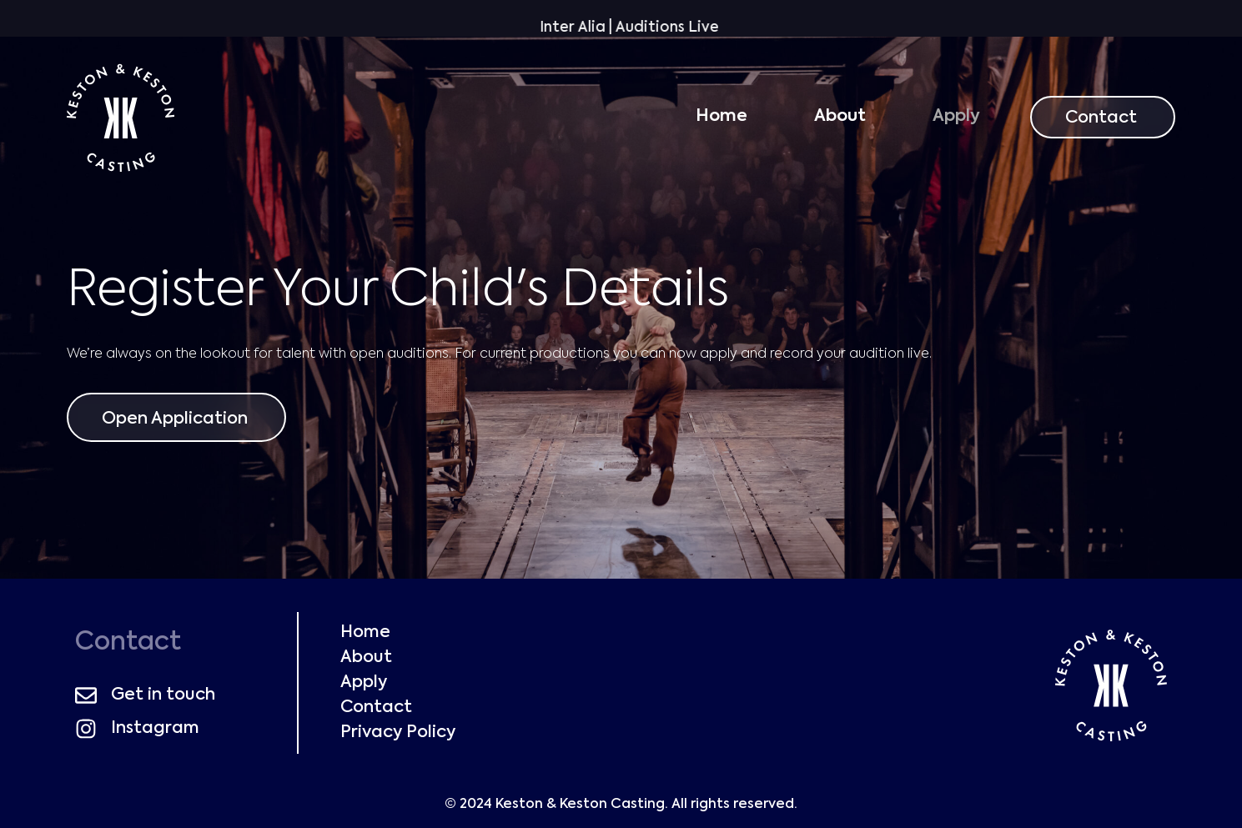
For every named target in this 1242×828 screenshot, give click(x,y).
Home (721, 116)
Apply (956, 116)
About (840, 116)
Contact (376, 708)
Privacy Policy (397, 733)
